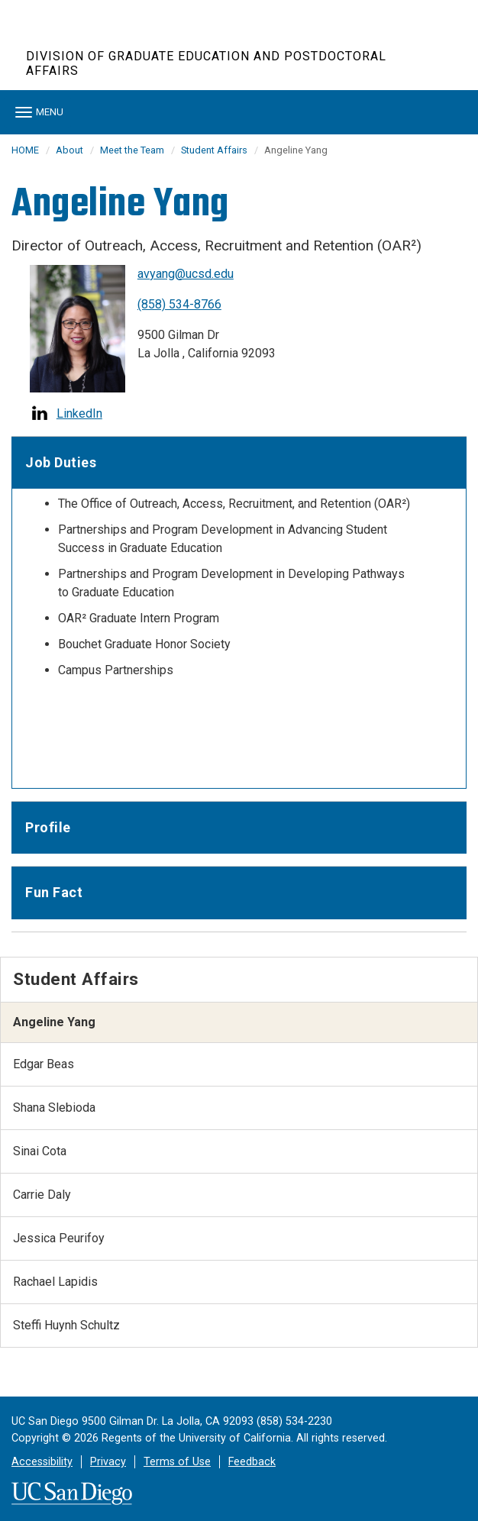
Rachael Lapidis (55, 1281)
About (69, 150)
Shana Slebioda (54, 1107)
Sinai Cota (39, 1151)
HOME (25, 150)
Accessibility (42, 1461)
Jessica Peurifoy (59, 1238)
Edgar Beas (43, 1064)
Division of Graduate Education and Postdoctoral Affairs (206, 63)
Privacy (108, 1461)
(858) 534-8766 (179, 304)
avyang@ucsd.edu (185, 273)
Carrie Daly (42, 1194)
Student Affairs (214, 150)
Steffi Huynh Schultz (66, 1325)
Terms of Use (177, 1461)
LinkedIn (79, 413)
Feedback (252, 1461)
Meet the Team (132, 150)
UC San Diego (113, 37)
